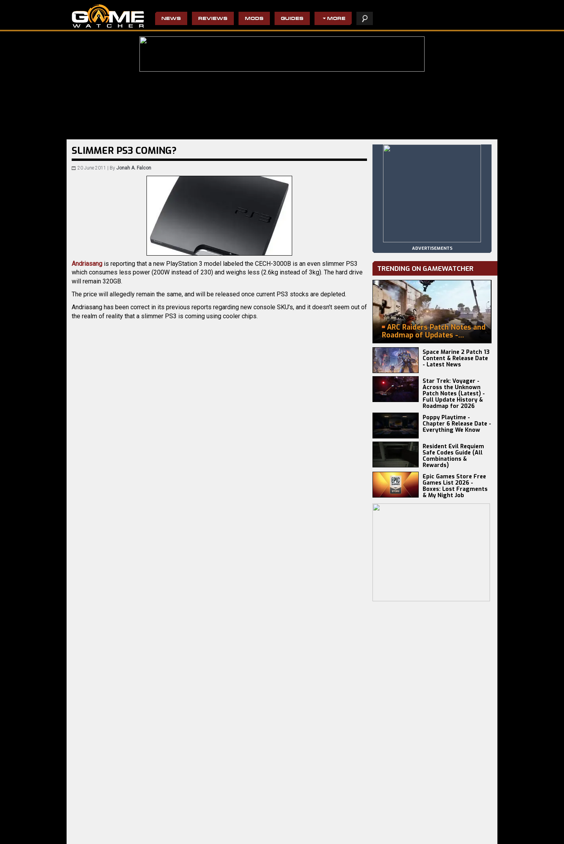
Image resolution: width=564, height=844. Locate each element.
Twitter (153, 501)
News (171, 19)
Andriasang (87, 263)
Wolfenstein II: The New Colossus (246, 824)
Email (142, 501)
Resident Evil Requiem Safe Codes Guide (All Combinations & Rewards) (453, 456)
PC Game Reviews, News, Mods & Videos (108, 16)
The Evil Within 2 (227, 836)
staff (405, 834)
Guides (292, 19)
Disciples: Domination (164, 836)
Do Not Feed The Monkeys (238, 830)
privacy (381, 834)
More (336, 19)
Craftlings (151, 830)
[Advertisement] (219, 581)
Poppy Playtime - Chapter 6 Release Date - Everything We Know (457, 424)
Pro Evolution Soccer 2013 (306, 830)
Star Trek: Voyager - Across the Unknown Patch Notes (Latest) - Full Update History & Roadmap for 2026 (454, 393)
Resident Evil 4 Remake (303, 836)
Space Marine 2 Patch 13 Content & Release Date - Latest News (456, 358)
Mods (254, 19)
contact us (433, 834)
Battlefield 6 (85, 836)
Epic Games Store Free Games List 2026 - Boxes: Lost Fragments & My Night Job (455, 486)
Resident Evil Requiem (96, 824)
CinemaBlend (110, 451)
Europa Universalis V (94, 830)
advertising (471, 834)
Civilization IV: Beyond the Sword (313, 824)
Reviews (213, 19)
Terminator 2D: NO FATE (166, 824)
